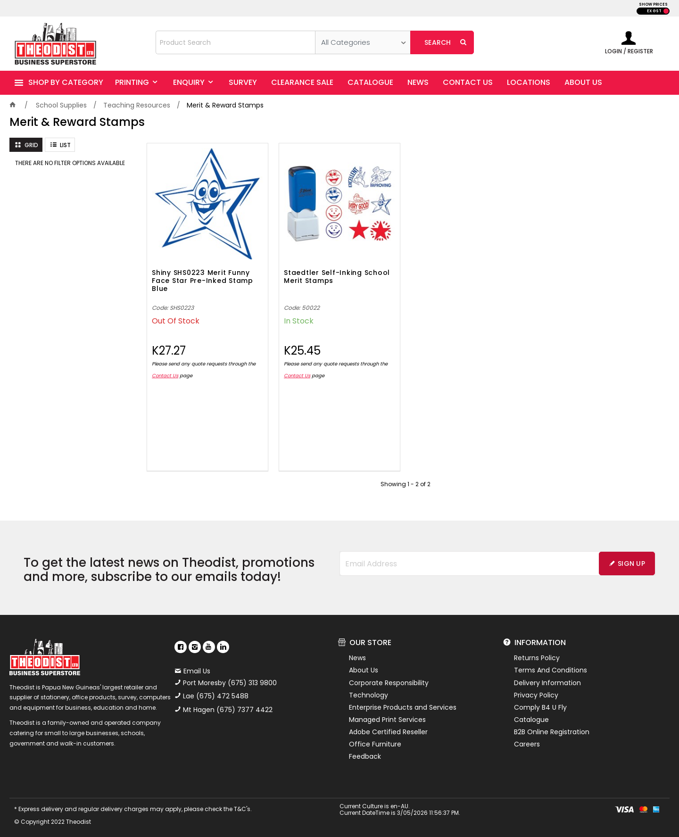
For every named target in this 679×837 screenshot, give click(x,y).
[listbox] (363, 42)
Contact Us (165, 375)
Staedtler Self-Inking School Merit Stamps (337, 277)
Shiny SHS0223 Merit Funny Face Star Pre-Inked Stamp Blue (202, 281)
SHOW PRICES (653, 4)
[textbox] (235, 42)
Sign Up (631, 563)
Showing (406, 484)
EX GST (654, 11)
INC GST (666, 11)
